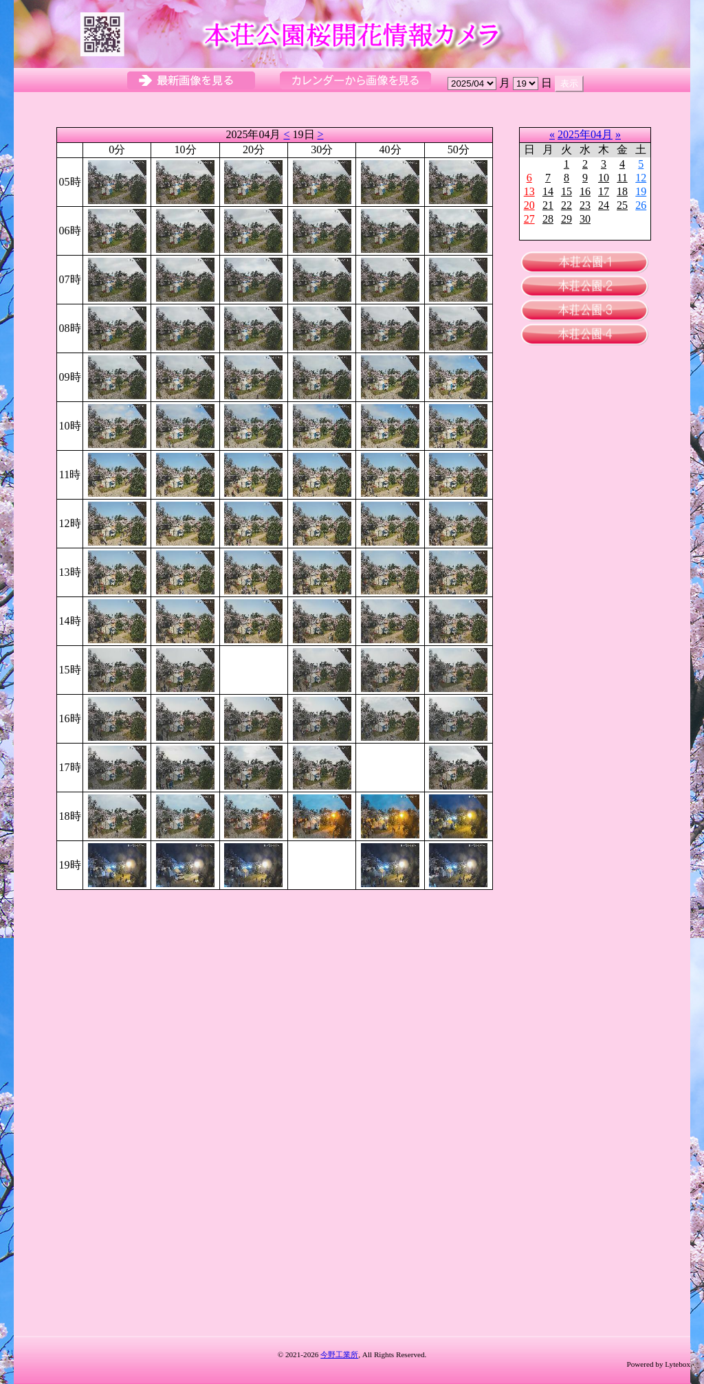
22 (566, 205)
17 (603, 191)
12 (640, 177)
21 (547, 205)
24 (603, 205)
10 (603, 177)
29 (566, 219)
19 (640, 191)
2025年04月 (585, 134)
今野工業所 (339, 1354)
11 (622, 177)
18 (622, 191)
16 (585, 191)
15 (566, 191)
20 (529, 205)
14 (547, 191)
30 (585, 219)
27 (529, 219)
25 (622, 205)
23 (585, 205)
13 (529, 191)
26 (640, 205)
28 (547, 219)
